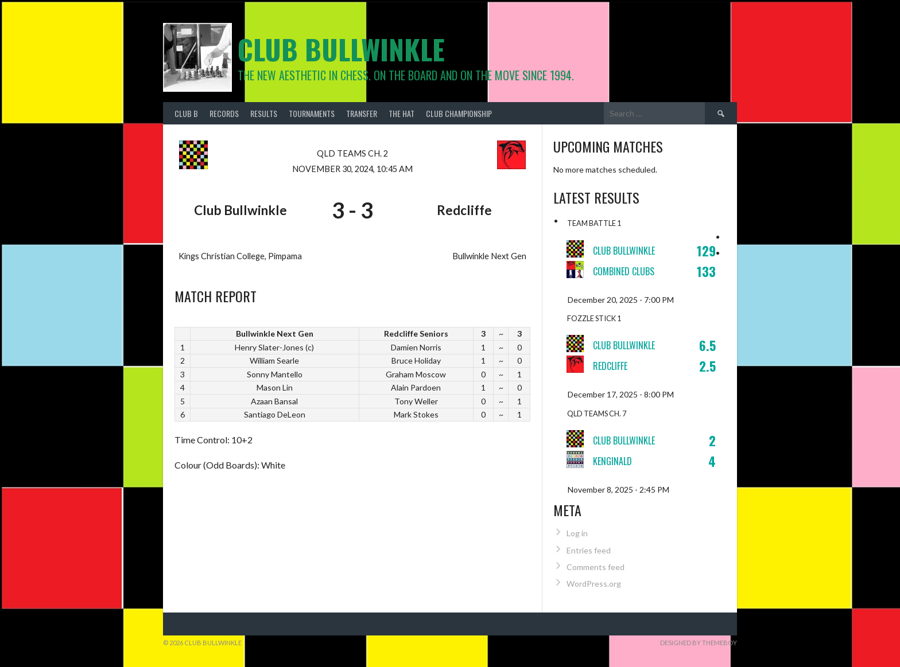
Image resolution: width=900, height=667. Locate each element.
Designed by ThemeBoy (698, 642)
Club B (186, 113)
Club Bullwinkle (341, 49)
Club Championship (459, 113)
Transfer (361, 113)
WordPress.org (594, 583)
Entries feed (589, 550)
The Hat (401, 113)
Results (263, 113)
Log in (577, 533)
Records (224, 113)
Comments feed (595, 567)
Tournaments (312, 113)
